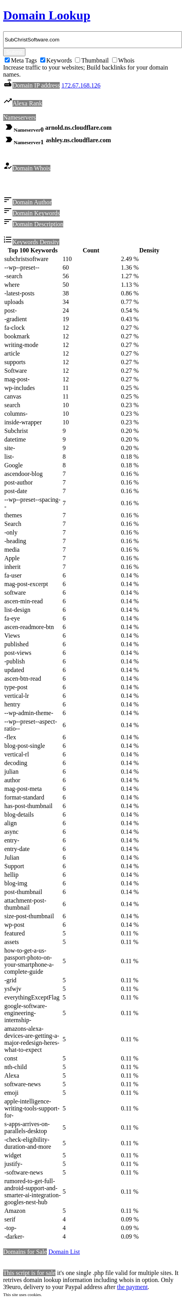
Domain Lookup (46, 15)
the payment (132, 1288)
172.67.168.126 (80, 85)
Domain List (64, 1253)
